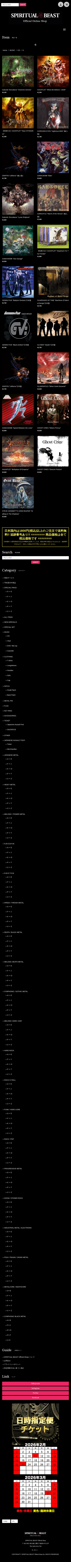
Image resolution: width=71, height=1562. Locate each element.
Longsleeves (12, 665)
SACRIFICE (11, 729)
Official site (35, 1384)
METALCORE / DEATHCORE (15, 1287)
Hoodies (10, 670)
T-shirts (10, 660)
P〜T (9, 1335)
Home (5, 50)
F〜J (9, 1325)
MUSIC (12, 50)
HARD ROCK (9, 1050)
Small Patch (11, 690)
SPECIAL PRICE (10, 588)
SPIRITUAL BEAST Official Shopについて (19, 1357)
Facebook (35, 1398)
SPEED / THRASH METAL (14, 903)
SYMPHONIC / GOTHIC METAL (16, 991)
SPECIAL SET (9, 627)
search (22, 5)
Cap (8, 680)
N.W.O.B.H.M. (9, 844)
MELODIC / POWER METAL (14, 814)
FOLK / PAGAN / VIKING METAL (16, 1257)
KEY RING (8, 711)
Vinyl (9, 641)
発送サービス (9, 578)
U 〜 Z (9, 611)
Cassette (10, 651)
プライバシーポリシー (12, 1364)
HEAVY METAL (10, 785)
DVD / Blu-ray (12, 646)
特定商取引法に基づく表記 (14, 1368)
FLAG (6, 706)
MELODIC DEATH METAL (14, 962)
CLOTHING (8, 657)
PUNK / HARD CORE (12, 1110)
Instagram (36, 1388)
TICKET (7, 721)
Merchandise (12, 749)
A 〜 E (9, 591)
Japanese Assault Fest (15, 724)
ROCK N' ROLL (10, 1080)
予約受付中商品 (10, 583)
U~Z (8, 1340)
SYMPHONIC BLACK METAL (15, 1316)
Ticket (9, 744)
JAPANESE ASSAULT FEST (14, 740)
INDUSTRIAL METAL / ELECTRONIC (18, 1228)
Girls (9, 675)
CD (19, 50)
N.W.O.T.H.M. (9, 873)
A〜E (9, 1291)
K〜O (9, 1330)
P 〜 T (9, 606)
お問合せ (7, 1361)
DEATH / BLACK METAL (13, 932)
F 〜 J (9, 596)
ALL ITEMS (8, 617)
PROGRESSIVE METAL (13, 1169)
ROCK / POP (9, 1139)
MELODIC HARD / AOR (13, 1021)
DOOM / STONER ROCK (13, 1198)
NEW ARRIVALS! (10, 622)
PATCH (7, 686)
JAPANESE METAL (11, 755)
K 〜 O (9, 601)
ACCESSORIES (10, 716)
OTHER (7, 735)
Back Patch (11, 695)
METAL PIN (8, 701)
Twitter (35, 1393)
